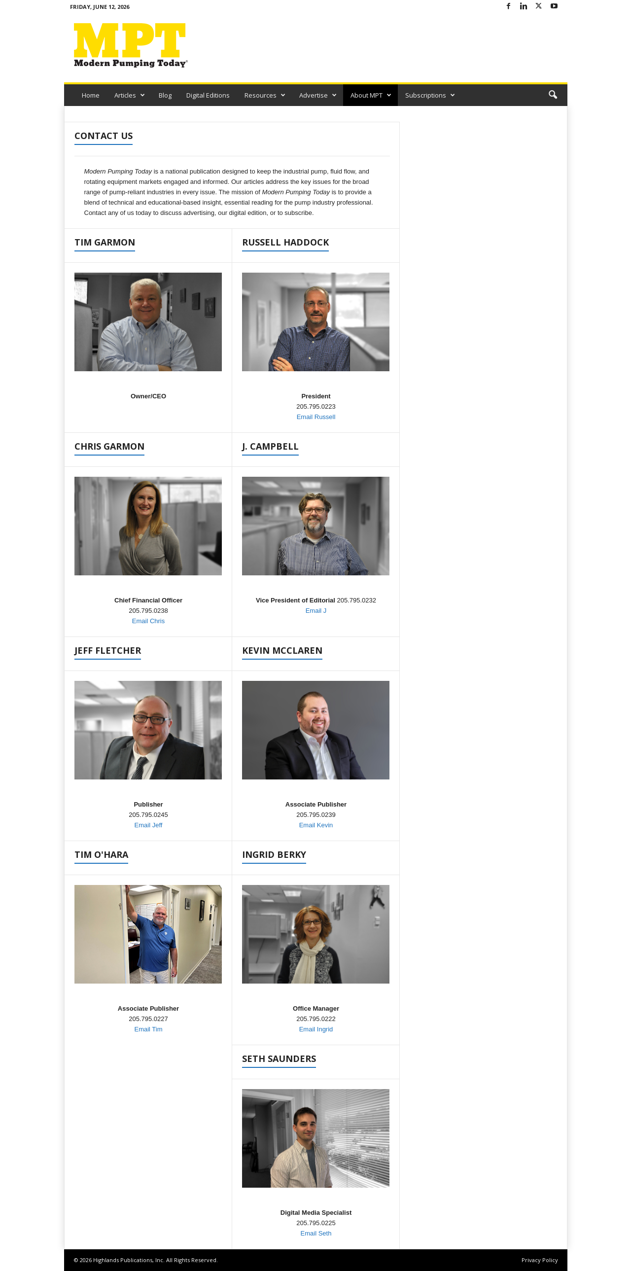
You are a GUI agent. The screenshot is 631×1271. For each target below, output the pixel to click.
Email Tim (148, 1029)
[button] (552, 95)
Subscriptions (430, 95)
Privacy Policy (540, 1260)
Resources (265, 95)
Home (91, 95)
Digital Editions (208, 95)
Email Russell (316, 417)
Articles (129, 95)
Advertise (318, 95)
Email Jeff (149, 825)
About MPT (371, 95)
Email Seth (316, 1233)
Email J (316, 610)
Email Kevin (316, 825)
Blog (165, 95)
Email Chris (148, 621)
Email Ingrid (316, 1029)
